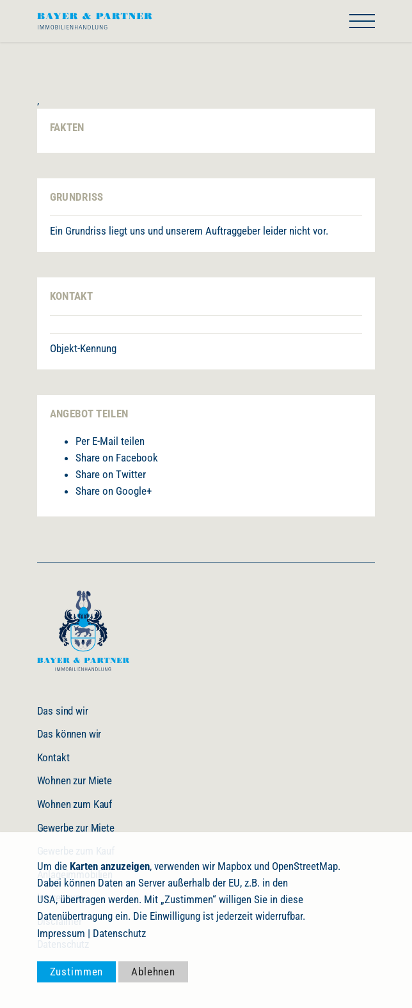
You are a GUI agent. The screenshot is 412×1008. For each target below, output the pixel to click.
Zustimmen (77, 971)
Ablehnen (153, 971)
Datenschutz (119, 933)
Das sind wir (62, 710)
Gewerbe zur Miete (76, 827)
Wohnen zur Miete (74, 780)
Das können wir (69, 733)
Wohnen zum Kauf (74, 804)
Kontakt (53, 757)
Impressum (61, 933)
